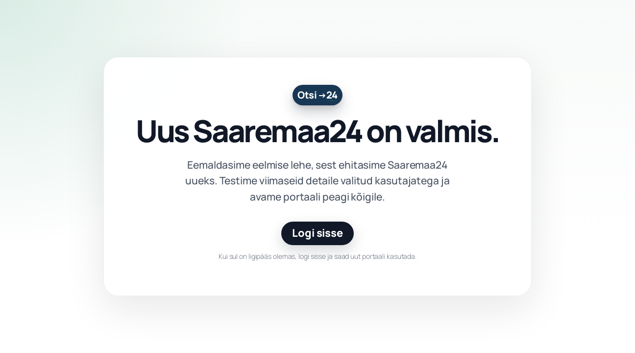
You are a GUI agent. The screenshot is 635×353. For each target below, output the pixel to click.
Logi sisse (317, 233)
